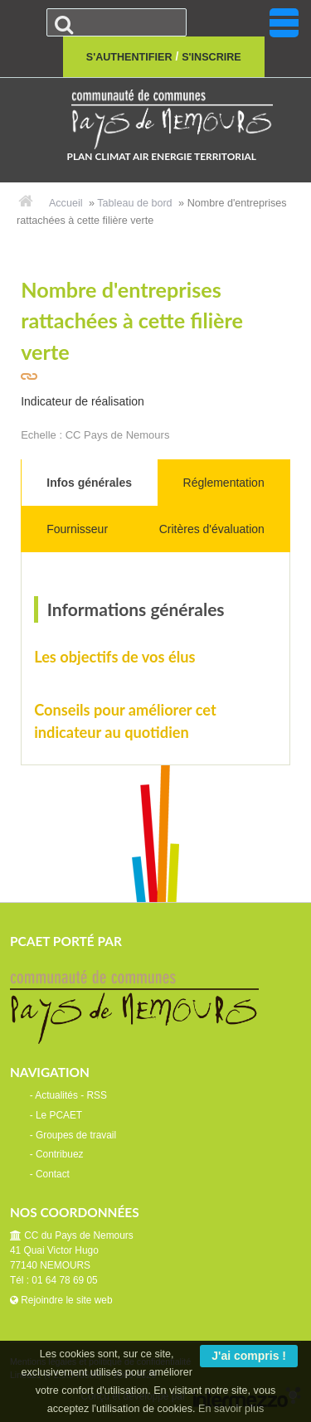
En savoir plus (231, 1409)
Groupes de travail (76, 1135)
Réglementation (224, 482)
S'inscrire (211, 57)
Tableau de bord (134, 203)
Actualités (56, 1095)
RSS (96, 1095)
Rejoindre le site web (61, 1300)
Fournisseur (77, 529)
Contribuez (60, 1154)
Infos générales (89, 482)
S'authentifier (129, 57)
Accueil (66, 203)
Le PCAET (59, 1115)
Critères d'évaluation (212, 529)
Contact (53, 1174)
